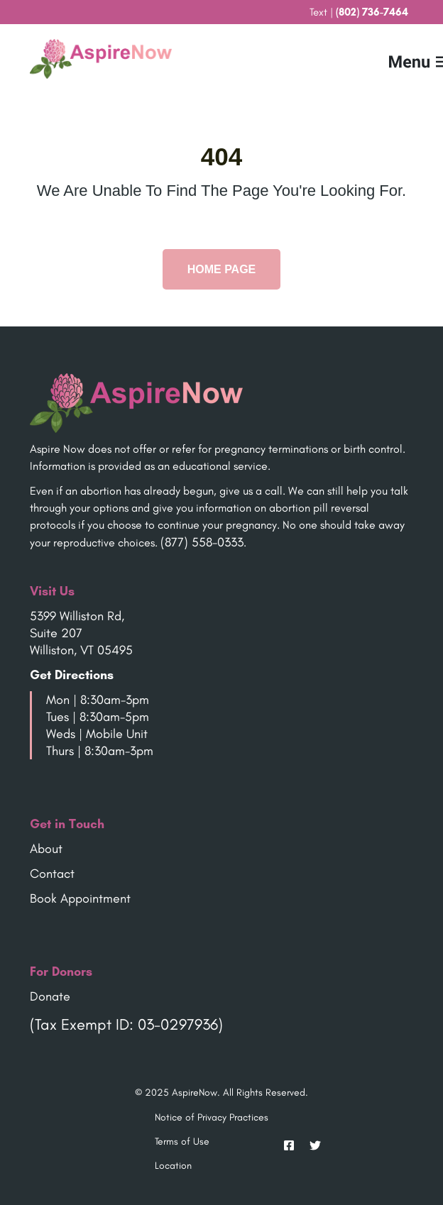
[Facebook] (289, 1145)
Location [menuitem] (173, 1166)
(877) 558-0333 (202, 542)
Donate (50, 996)
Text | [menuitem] (359, 12)
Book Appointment (80, 898)
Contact (52, 873)
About (46, 849)
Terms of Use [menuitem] (182, 1141)
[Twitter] (311, 1145)
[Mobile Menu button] (398, 59)
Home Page (221, 269)
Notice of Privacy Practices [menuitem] (211, 1117)
